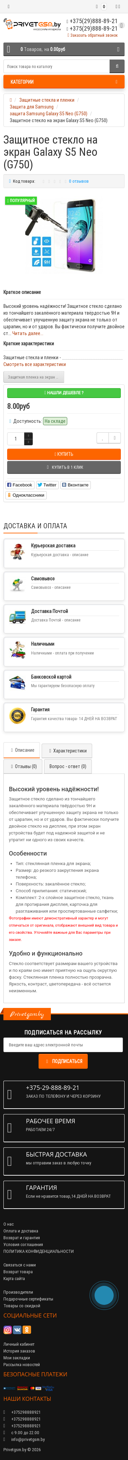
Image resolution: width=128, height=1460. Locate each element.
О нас (8, 1224)
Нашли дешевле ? (64, 393)
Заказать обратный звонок (93, 35)
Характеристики (67, 751)
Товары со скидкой (21, 1306)
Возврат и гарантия (21, 1238)
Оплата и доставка (20, 1231)
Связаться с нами (19, 1265)
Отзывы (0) (23, 766)
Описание (21, 750)
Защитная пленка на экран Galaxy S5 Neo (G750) (36, 377)
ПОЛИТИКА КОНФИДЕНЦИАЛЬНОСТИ (38, 1251)
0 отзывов (79, 181)
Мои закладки (16, 1358)
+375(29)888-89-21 (92, 28)
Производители (18, 1292)
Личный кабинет (18, 1344)
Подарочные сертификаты (28, 1299)
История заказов (19, 1351)
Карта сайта (14, 1278)
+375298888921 (22, 1419)
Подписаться (63, 1061)
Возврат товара (18, 1272)
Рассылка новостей (21, 1364)
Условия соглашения (23, 1244)
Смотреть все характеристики (34, 364)
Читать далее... (27, 333)
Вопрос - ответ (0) (67, 766)
